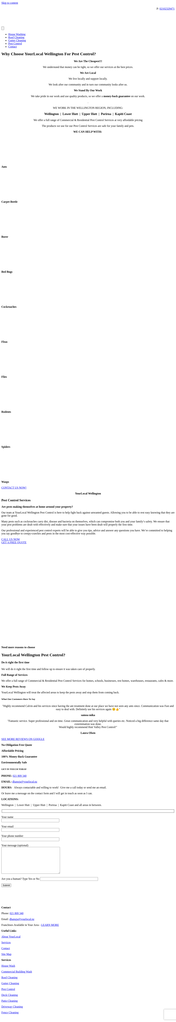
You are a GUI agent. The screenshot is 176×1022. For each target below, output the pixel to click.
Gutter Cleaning (17, 40)
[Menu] (2, 28)
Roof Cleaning (16, 37)
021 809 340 (19, 775)
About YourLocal (10, 941)
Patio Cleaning (9, 1005)
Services (6, 947)
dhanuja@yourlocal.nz (24, 781)
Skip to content (9, 2)
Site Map (6, 959)
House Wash (8, 970)
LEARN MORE (50, 930)
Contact (12, 46)
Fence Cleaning (10, 1017)
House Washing (16, 34)
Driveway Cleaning (12, 1011)
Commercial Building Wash (16, 976)
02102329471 (167, 8)
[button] (88, 736)
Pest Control (15, 43)
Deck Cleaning (9, 1000)
